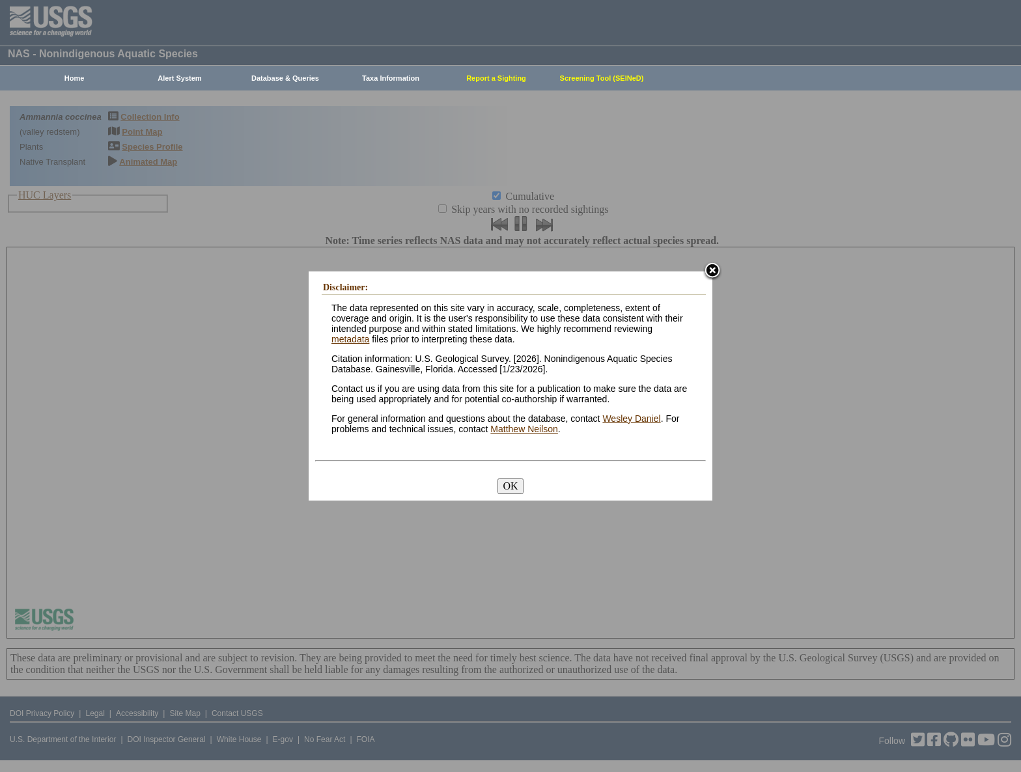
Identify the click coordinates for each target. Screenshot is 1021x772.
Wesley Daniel (631, 418)
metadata (350, 339)
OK (510, 485)
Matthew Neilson (524, 429)
